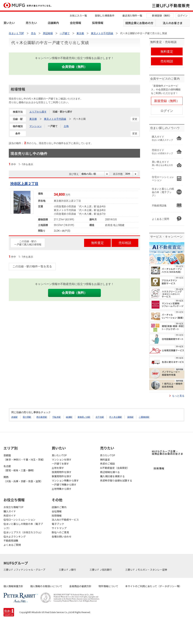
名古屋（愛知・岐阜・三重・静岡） (20, 468)
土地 (66, 126)
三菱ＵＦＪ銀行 (68, 569)
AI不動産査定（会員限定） (114, 468)
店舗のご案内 (59, 507)
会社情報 (75, 23)
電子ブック (58, 524)
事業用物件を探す (61, 476)
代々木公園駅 (115, 417)
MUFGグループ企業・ (167, 452)
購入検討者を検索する (112, 476)
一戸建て (53, 126)
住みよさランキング (15, 536)
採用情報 (97, 23)
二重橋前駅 (144, 417)
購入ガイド (10, 511)
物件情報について (108, 586)
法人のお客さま (172, 23)
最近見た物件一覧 (132, 15)
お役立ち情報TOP (13, 507)
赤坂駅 (14, 417)
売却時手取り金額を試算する (116, 480)
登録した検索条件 (105, 15)
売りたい (31, 23)
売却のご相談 (107, 463)
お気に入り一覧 (78, 15)
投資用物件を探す (61, 472)
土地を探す (58, 468)
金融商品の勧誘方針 (80, 586)
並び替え (76, 174)
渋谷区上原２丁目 (24, 184)
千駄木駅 (56, 417)
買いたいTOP (59, 455)
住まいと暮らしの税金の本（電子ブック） (23, 526)
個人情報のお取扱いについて (46, 586)
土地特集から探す (61, 489)
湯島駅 (130, 417)
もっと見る (178, 395)
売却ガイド (10, 515)
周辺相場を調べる (110, 472)
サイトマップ (59, 528)
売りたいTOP (107, 455)
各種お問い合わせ (61, 536)
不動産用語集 (11, 540)
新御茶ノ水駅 (84, 417)
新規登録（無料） (162, 15)
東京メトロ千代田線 (55, 118)
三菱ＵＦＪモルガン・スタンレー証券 (146, 569)
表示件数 (120, 174)
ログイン (183, 15)
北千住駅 (100, 417)
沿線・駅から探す (62, 111)
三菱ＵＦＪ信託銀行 (101, 569)
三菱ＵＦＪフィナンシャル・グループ (25, 569)
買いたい (9, 23)
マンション (35, 126)
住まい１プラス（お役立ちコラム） (23, 532)
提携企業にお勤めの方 (139, 23)
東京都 (33, 118)
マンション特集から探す (65, 480)
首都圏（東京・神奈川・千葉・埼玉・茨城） (24, 457)
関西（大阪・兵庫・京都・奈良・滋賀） (23, 479)
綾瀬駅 (69, 417)
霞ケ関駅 (27, 417)
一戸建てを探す (60, 463)
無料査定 (105, 459)
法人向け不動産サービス (65, 519)
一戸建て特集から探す (64, 484)
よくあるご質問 (12, 545)
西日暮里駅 (41, 417)
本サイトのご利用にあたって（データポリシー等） (153, 586)
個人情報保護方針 (13, 586)
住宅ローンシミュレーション (19, 519)
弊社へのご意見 (60, 532)
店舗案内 (53, 23)
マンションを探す (61, 459)
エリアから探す (38, 111)
